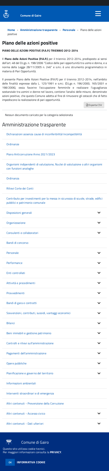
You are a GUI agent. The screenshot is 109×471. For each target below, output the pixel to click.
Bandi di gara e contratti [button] (21, 303)
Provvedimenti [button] (15, 293)
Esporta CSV (94, 105)
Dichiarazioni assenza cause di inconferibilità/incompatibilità (44, 134)
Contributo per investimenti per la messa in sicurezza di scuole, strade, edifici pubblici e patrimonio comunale (54, 200)
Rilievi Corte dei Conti (19, 188)
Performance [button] (14, 263)
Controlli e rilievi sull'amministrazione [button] (30, 343)
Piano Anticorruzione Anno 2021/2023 (30, 154)
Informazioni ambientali (21, 383)
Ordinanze (12, 144)
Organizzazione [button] (15, 223)
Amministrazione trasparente (38, 30)
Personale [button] (12, 253)
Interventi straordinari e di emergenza (30, 393)
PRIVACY (55, 452)
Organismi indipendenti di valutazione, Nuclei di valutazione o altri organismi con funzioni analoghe (54, 166)
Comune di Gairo (30, 15)
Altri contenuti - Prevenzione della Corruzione (35, 403)
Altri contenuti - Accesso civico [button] (25, 413)
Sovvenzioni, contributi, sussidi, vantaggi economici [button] (38, 313)
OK (10, 462)
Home (11, 30)
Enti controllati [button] (15, 273)
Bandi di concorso (17, 243)
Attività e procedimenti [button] (20, 283)
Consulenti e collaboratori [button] (22, 233)
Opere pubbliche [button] (16, 363)
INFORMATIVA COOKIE (31, 462)
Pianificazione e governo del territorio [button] (29, 373)
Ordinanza (12, 178)
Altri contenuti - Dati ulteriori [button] (24, 423)
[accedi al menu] (98, 14)
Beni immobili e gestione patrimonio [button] (28, 333)
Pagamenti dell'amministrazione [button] (26, 353)
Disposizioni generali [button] (19, 213)
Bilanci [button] (10, 323)
